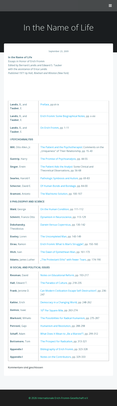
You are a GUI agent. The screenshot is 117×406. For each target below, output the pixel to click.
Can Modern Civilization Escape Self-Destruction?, (69, 291)
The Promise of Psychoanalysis (58, 159)
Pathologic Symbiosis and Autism (59, 178)
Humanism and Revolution (55, 326)
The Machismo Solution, (54, 194)
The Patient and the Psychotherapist (61, 147)
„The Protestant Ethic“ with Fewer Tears (63, 260)
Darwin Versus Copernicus (55, 225)
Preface (44, 104)
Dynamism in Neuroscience (55, 217)
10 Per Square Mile (51, 310)
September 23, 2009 (59, 51)
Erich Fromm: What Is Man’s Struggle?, (62, 244)
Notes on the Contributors (55, 357)
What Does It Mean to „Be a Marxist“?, (62, 334)
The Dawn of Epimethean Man (57, 252)
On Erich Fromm (49, 128)
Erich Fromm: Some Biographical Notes (62, 116)
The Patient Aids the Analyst (56, 167)
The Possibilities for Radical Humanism (62, 318)
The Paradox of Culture (53, 283)
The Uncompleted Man (53, 236)
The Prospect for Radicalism (56, 341)
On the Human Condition (54, 209)
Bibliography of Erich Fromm (56, 349)
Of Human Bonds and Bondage (58, 186)
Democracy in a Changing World (58, 302)
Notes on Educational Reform (57, 275)
